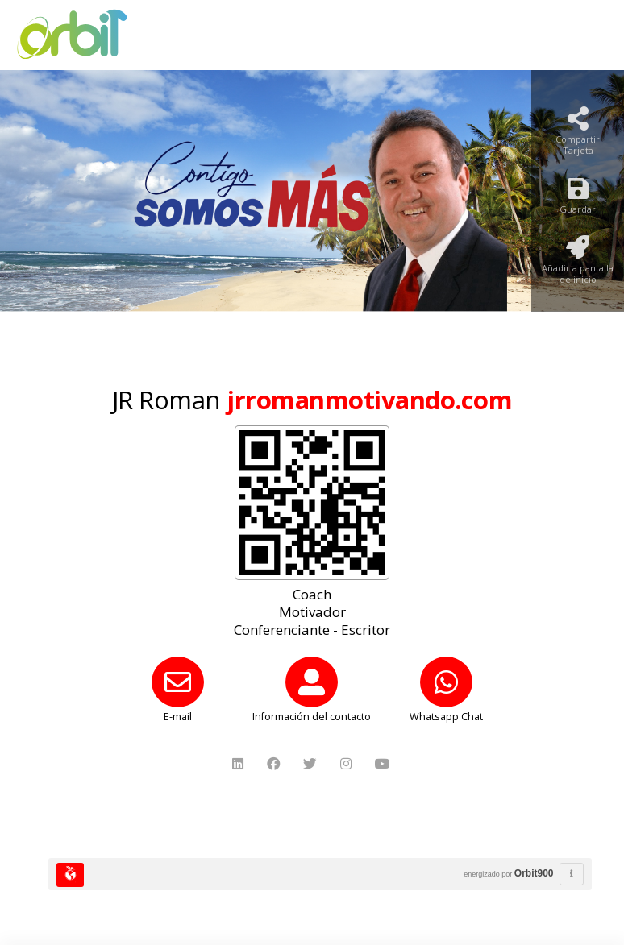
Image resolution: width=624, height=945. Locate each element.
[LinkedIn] (239, 764)
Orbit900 (534, 873)
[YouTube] (384, 764)
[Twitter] (312, 764)
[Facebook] (275, 764)
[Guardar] (577, 200)
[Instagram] (347, 764)
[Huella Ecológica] (70, 875)
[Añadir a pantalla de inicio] (577, 264)
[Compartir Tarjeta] (577, 135)
